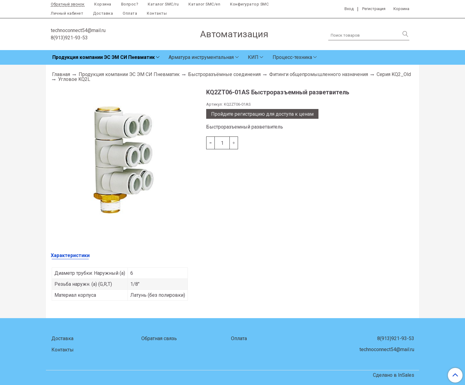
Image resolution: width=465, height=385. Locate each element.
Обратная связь (159, 338)
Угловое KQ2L (74, 79)
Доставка (103, 13)
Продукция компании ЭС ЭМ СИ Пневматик (103, 57)
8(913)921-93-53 (69, 38)
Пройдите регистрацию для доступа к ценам (262, 114)
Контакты (157, 13)
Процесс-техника (292, 57)
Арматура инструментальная (201, 57)
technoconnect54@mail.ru (78, 30)
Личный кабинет (67, 13)
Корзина (102, 4)
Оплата (130, 13)
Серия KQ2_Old (394, 74)
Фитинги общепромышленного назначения (318, 74)
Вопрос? (129, 4)
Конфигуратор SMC (249, 4)
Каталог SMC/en (204, 4)
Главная (61, 74)
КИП (253, 57)
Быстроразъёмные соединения (224, 74)
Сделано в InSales (393, 375)
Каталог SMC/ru (163, 4)
